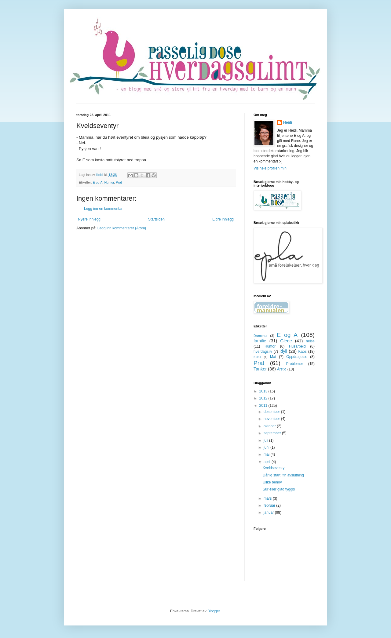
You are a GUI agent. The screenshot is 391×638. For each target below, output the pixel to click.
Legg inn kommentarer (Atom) (121, 228)
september (273, 433)
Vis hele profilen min (270, 168)
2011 (264, 405)
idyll (283, 351)
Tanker (260, 368)
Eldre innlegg (223, 219)
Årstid (282, 369)
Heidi (287, 122)
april (268, 462)
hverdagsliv (263, 351)
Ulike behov (272, 482)
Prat (119, 182)
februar (270, 505)
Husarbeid (297, 346)
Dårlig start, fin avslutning (283, 475)
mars (268, 498)
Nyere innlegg (89, 219)
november (272, 419)
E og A (98, 182)
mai (267, 454)
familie (260, 340)
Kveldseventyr (274, 468)
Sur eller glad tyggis (279, 489)
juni (267, 447)
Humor (109, 182)
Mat (273, 357)
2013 (264, 391)
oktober (270, 426)
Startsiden (156, 219)
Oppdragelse (296, 357)
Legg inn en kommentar (103, 208)
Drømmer (261, 335)
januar (269, 512)
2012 (264, 398)
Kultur (257, 357)
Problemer (294, 364)
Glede (286, 340)
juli (266, 440)
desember (272, 412)
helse (310, 341)
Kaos (302, 351)
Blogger (213, 611)
